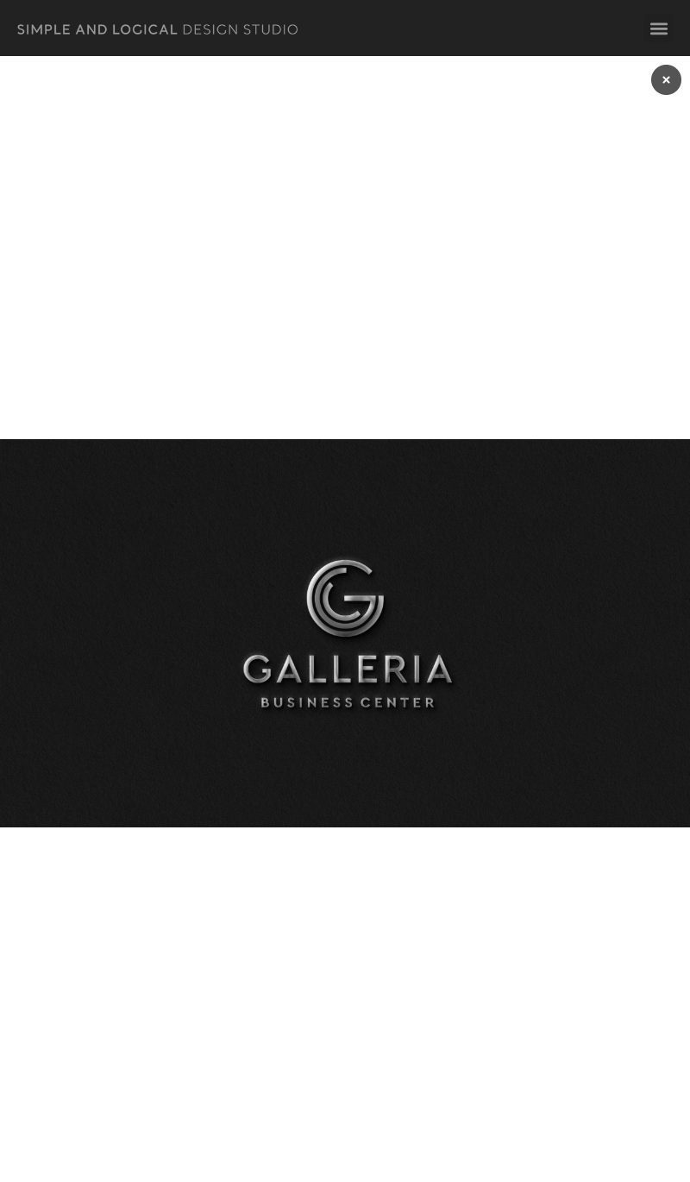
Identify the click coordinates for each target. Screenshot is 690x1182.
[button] (658, 28)
